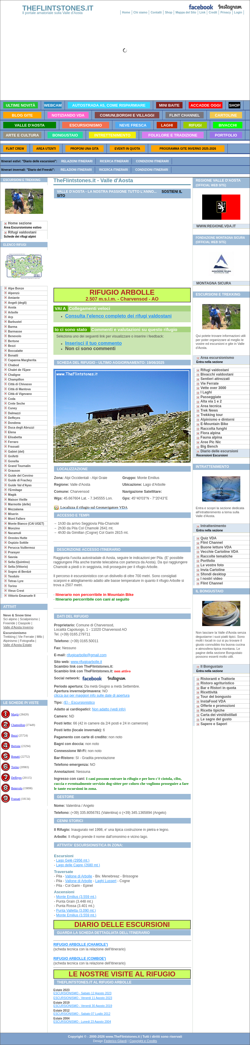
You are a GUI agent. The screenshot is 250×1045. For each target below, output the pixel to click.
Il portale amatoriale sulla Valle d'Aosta (52, 13)
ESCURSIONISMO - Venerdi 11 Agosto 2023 (82, 998)
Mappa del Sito (185, 12)
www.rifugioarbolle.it (86, 662)
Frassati (15, 798)
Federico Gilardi (115, 1041)
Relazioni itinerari (77, 161)
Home (126, 12)
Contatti (156, 12)
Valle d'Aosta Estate (17, 645)
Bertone (16, 746)
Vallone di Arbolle (78, 876)
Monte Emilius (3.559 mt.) (76, 897)
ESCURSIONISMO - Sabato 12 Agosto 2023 (82, 993)
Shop (168, 12)
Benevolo (16, 788)
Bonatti (15, 756)
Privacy (225, 12)
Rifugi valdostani (20, 234)
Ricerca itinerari (114, 161)
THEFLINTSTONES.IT (57, 8)
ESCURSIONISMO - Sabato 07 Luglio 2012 (81, 1013)
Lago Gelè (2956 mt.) (72, 860)
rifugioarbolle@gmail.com (87, 655)
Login (238, 12)
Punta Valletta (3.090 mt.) (76, 910)
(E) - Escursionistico (79, 702)
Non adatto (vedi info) (109, 709)
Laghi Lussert (105, 881)
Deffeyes (16, 777)
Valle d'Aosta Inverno (18, 627)
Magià (15, 714)
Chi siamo (141, 12)
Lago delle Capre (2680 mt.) (78, 865)
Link (203, 12)
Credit (213, 12)
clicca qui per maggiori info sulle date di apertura (91, 695)
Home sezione (22, 225)
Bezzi (14, 735)
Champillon (18, 725)
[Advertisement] (21, 674)
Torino (15, 767)
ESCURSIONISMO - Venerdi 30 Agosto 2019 (82, 1006)
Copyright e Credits (143, 1041)
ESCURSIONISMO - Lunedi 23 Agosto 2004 (82, 1021)
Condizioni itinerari (152, 161)
